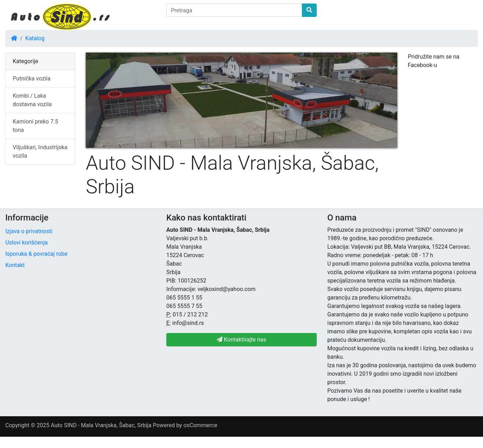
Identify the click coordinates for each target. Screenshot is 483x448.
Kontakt (15, 265)
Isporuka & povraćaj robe (36, 253)
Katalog (35, 38)
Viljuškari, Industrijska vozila (40, 151)
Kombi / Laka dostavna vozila (32, 100)
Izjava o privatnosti (28, 231)
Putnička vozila (31, 78)
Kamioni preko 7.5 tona (35, 125)
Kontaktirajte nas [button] (241, 339)
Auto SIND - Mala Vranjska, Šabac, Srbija (101, 425)
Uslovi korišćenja (26, 242)
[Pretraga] (234, 10)
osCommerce (200, 425)
